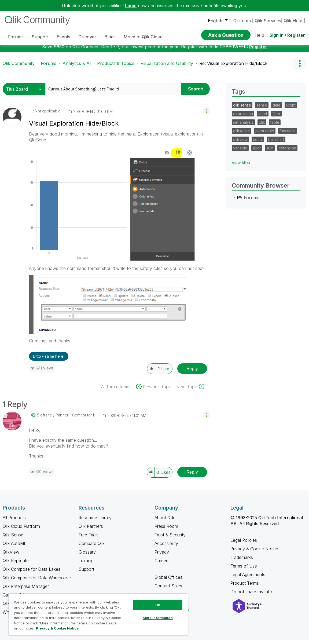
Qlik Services (268, 20)
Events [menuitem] (63, 36)
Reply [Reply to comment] (192, 476)
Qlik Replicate (16, 564)
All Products (14, 521)
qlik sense (242, 109)
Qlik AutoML (14, 547)
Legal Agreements (247, 578)
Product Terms (244, 587)
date (277, 109)
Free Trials (88, 538)
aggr (257, 152)
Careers (162, 564)
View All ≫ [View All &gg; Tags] (241, 166)
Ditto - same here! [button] (48, 360)
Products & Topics (115, 67)
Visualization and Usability (167, 67)
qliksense (241, 135)
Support (86, 573)
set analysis (243, 126)
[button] (206, 114)
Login (131, 5)
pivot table (264, 135)
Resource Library (95, 521)
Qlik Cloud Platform (21, 530)
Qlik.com (242, 20)
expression (243, 117)
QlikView (11, 556)
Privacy (161, 556)
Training (86, 564)
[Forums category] (234, 201)
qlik (262, 126)
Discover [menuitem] (87, 36)
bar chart (276, 143)
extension (287, 152)
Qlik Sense (13, 538)
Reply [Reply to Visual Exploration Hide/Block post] (192, 372)
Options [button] (299, 67)
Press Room (166, 530)
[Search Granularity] (25, 93)
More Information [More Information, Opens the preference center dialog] (158, 618)
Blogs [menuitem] (110, 36)
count (258, 143)
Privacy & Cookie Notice (254, 552)
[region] (98, 614)
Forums (48, 67)
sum (269, 152)
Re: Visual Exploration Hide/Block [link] (233, 67)
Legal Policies (243, 544)
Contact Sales (168, 589)
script (291, 109)
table (274, 126)
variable (240, 152)
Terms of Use (243, 570)
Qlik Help (293, 20)
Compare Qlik (92, 547)
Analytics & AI (76, 67)
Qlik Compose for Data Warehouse (37, 581)
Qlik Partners (91, 530)
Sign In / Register (287, 35)
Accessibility (166, 547)
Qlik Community (19, 67)
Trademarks (241, 561)
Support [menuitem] (40, 36)
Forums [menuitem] (16, 36)
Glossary (87, 556)
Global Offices (168, 581)
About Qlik (164, 521)
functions (287, 135)
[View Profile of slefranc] (44, 419)
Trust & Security (170, 538)
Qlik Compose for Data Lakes (31, 573)
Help (259, 35)
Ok (157, 605)
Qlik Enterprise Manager (26, 590)
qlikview (240, 143)
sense (261, 109)
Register (258, 50)
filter (276, 117)
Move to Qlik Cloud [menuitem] (143, 36)
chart (262, 117)
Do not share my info (252, 595)
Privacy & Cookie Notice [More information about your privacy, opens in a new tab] (57, 628)
